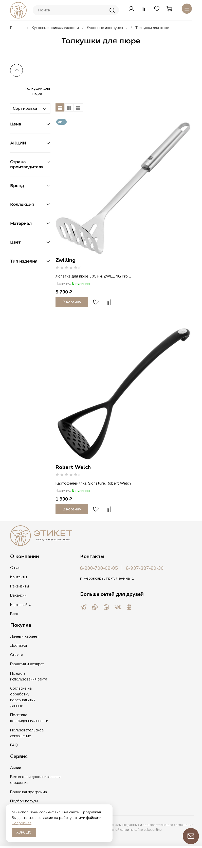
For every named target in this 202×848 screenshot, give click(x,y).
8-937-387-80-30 (145, 568)
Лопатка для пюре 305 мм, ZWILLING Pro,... (93, 276)
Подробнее (21, 822)
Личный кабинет (24, 636)
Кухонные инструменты (107, 27)
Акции (15, 767)
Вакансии (18, 595)
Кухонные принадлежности (55, 27)
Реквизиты (19, 586)
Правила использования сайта (28, 676)
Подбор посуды (24, 801)
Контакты (18, 577)
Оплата (16, 654)
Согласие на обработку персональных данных (22, 697)
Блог (14, 613)
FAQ (14, 745)
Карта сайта (20, 604)
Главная (17, 27)
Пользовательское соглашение (27, 733)
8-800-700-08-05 (99, 568)
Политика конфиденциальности (29, 717)
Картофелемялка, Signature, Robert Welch (93, 483)
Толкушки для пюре (37, 91)
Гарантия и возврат (27, 664)
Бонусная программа (28, 792)
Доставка (18, 645)
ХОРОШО (23, 832)
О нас (15, 567)
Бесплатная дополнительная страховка (35, 779)
